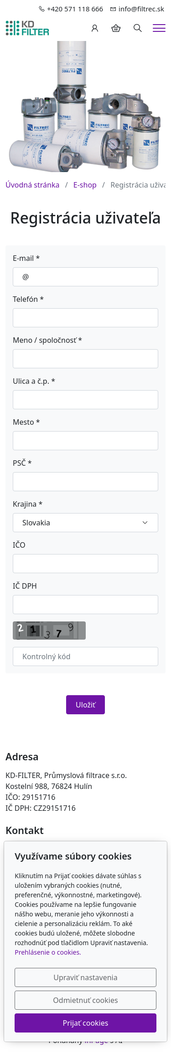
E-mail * (26, 258)
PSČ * (22, 463)
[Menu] (159, 28)
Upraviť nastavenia (85, 977)
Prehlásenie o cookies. (48, 952)
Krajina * (27, 504)
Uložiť (85, 705)
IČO (19, 545)
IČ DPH (25, 586)
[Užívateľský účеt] (95, 28)
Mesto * (26, 422)
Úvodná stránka (32, 185)
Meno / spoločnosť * (47, 340)
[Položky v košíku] (116, 28)
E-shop (85, 185)
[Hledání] (137, 28)
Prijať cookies (86, 1023)
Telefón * (28, 299)
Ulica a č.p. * (34, 381)
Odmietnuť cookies (85, 1000)
